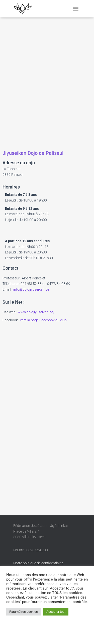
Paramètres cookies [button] (23, 612)
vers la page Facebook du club (43, 320)
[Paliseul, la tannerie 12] (47, 83)
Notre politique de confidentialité (38, 563)
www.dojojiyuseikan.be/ (36, 312)
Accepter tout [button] (55, 612)
